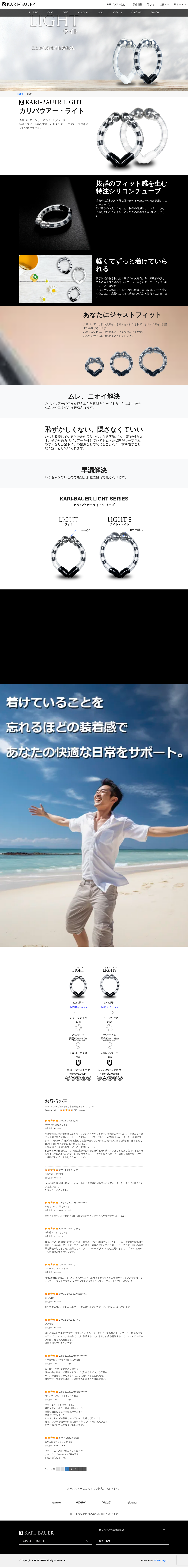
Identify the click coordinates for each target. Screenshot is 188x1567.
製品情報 (137, 4)
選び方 (150, 4)
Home (20, 93)
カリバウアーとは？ (117, 4)
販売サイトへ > (78, 1007)
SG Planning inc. (161, 1560)
